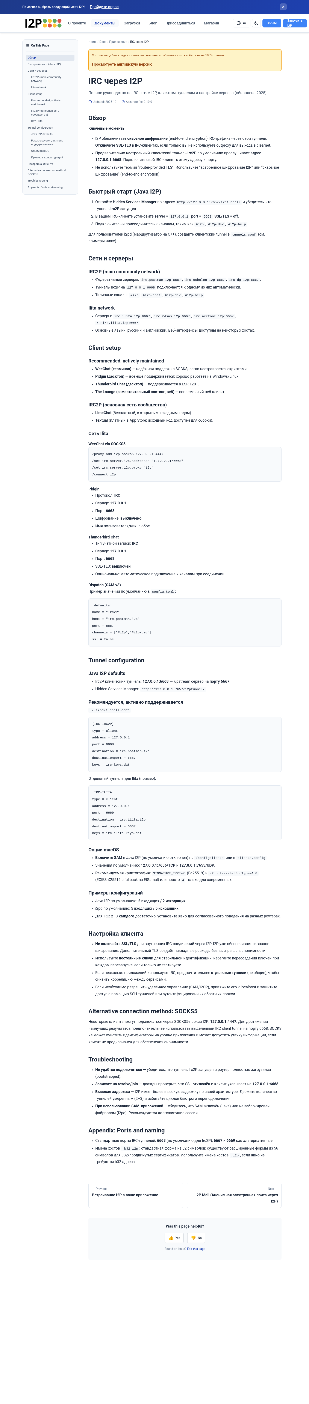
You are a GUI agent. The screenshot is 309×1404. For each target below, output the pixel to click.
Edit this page (196, 1254)
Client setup (35, 94)
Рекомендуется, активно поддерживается (47, 142)
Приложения (118, 42)
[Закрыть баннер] (283, 6)
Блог (152, 23)
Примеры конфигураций (47, 157)
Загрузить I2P (295, 23)
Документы (104, 23)
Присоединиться (180, 23)
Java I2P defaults (42, 134)
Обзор (32, 57)
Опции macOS (40, 150)
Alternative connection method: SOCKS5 (47, 172)
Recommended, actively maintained (46, 102)
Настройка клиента (40, 163)
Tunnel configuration (40, 127)
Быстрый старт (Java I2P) (44, 64)
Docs (102, 42)
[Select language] (241, 23)
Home (92, 42)
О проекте (77, 23)
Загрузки (132, 23)
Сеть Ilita (36, 121)
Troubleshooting (38, 180)
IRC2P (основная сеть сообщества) (45, 112)
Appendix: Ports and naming (45, 187)
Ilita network (38, 87)
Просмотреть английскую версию (122, 64)
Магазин (211, 23)
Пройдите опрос (104, 7)
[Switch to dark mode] (256, 23)
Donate (272, 23)
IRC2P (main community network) (46, 79)
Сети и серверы (38, 70)
